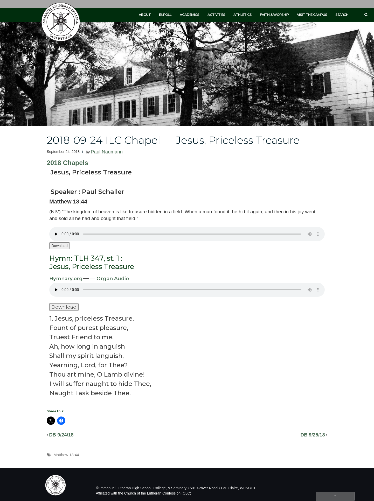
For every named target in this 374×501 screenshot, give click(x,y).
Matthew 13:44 (66, 455)
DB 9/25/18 (312, 435)
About (145, 14)
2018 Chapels (67, 162)
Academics (189, 14)
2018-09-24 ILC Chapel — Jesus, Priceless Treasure (173, 140)
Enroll (165, 14)
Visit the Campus (312, 14)
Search (341, 14)
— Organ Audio (109, 278)
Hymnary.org (66, 278)
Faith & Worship (274, 14)
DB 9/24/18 (61, 435)
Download (59, 246)
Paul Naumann (107, 151)
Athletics (242, 14)
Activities (216, 14)
